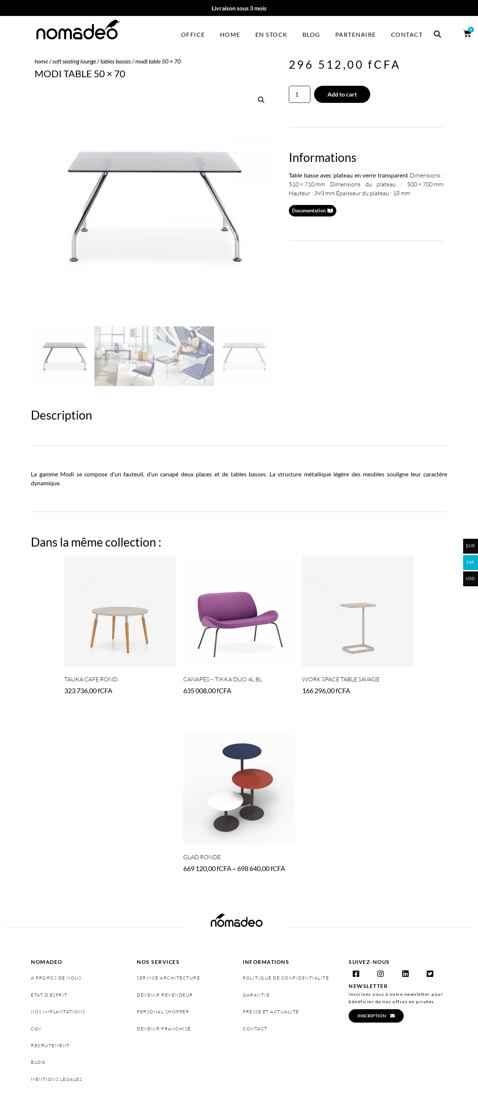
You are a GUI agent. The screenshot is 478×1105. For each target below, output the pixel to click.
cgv (36, 1028)
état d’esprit (49, 995)
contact (255, 1028)
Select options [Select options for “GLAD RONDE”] (207, 889)
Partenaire (355, 34)
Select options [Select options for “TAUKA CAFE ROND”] (88, 711)
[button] (437, 34)
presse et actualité (271, 1011)
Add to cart (342, 94)
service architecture (168, 978)
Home (230, 34)
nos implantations (58, 1011)
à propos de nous (56, 978)
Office (193, 34)
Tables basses (115, 61)
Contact (407, 34)
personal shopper (163, 1011)
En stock (271, 34)
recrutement (50, 1045)
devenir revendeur (165, 995)
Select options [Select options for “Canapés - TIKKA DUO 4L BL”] (207, 711)
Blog (311, 34)
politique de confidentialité (286, 978)
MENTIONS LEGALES (56, 1079)
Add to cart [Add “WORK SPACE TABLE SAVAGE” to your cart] (322, 711)
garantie (256, 995)
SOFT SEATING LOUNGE (74, 61)
